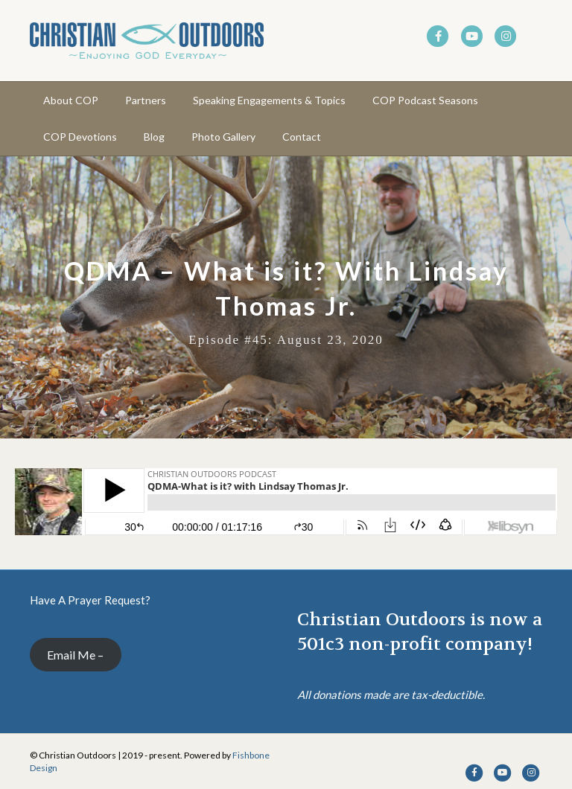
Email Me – (75, 655)
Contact (301, 136)
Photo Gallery (223, 136)
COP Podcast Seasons (425, 100)
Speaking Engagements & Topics (269, 100)
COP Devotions (80, 136)
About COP (70, 100)
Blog (154, 136)
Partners (145, 100)
